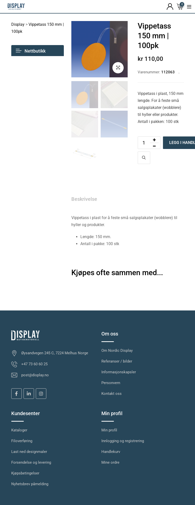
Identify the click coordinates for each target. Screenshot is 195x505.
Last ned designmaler (29, 451)
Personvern (110, 383)
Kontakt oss (111, 393)
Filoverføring (21, 441)
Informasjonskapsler (118, 372)
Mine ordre (110, 462)
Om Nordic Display (117, 350)
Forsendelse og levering (31, 462)
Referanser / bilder (116, 361)
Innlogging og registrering (122, 441)
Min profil (109, 430)
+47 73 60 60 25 (34, 364)
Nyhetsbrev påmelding (29, 484)
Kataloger (19, 430)
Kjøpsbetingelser (25, 473)
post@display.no (35, 375)
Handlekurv (110, 451)
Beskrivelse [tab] (84, 199)
